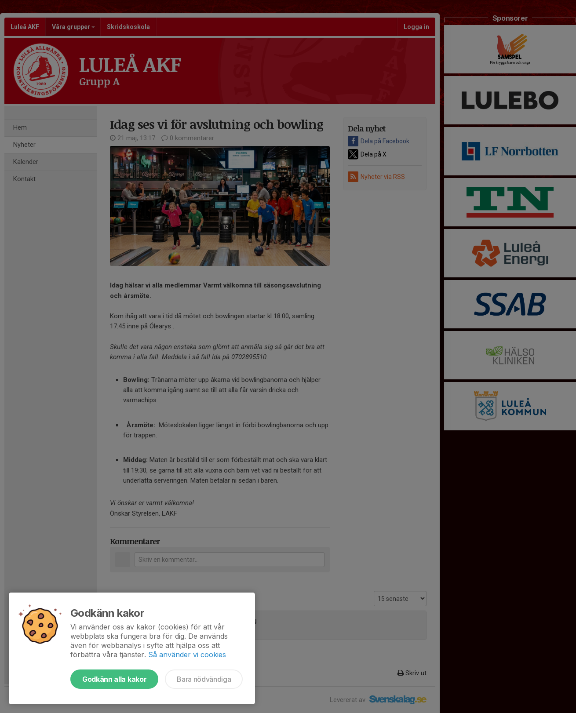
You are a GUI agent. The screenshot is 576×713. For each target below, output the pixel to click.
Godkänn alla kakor (114, 679)
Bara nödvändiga (204, 679)
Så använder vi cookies (187, 654)
